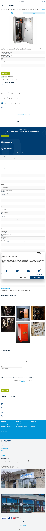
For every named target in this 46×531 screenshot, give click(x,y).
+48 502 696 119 (4, 77)
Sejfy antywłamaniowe (4, 422)
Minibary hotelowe (4, 428)
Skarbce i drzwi (4, 431)
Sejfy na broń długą (19, 422)
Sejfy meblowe (3, 423)
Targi (2, 450)
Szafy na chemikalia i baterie (21, 426)
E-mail (2, 366)
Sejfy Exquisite (33, 427)
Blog (1, 453)
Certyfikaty (2, 446)
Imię (2, 361)
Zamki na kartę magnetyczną (5, 429)
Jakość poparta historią (5, 458)
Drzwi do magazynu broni (20, 424)
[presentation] (8, 386)
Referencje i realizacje (4, 448)
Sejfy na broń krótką (19, 423)
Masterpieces (33, 429)
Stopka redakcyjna (23, 525)
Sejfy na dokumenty (34, 422)
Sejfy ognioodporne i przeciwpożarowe (7, 424)
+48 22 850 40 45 (10, 76)
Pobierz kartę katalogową (23, 171)
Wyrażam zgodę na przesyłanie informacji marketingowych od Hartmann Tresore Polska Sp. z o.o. (18, 377)
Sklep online (3, 455)
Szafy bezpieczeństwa (19, 427)
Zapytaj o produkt (5, 73)
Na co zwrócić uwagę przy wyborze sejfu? (23, 114)
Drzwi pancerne (3, 434)
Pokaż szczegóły (39, 274)
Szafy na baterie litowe (19, 429)
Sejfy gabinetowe (34, 428)
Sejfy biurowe (33, 421)
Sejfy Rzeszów (3, 465)
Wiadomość (3, 371)
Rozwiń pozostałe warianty (5, 288)
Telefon (25, 361)
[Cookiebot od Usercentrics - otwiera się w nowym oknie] (37, 253)
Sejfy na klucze (33, 423)
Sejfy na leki (33, 424)
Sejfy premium (33, 426)
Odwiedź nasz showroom (5, 489)
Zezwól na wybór (23, 277)
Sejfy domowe (3, 421)
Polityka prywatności (23, 382)
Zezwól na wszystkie (36, 277)
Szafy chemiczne (18, 428)
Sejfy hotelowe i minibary (6, 426)
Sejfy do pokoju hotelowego (5, 427)
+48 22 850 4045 (27, 290)
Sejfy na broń (18, 421)
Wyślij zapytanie (5, 390)
